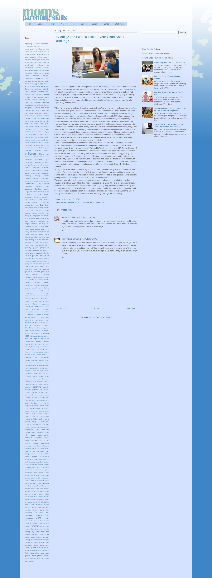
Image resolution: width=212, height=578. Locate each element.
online (41, 376)
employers (36, 216)
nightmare (28, 373)
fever (47, 237)
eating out (28, 216)
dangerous (28, 186)
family (47, 226)
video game (44, 545)
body (26, 126)
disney (40, 199)
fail (40, 224)
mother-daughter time (32, 365)
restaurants (45, 430)
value (47, 542)
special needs (37, 486)
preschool (35, 405)
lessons (33, 344)
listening (28, 347)
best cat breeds (39, 118)
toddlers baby (44, 526)
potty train (33, 403)
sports (47, 486)
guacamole (29, 272)
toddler (27, 526)
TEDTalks (39, 512)
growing (46, 269)
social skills (29, 480)
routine (47, 432)
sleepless (46, 467)
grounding (28, 269)
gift (41, 253)
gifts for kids (37, 256)
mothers (43, 365)
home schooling (41, 304)
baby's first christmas (33, 102)
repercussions (44, 427)
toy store (36, 532)
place (43, 397)
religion (46, 424)
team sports (38, 510)
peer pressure (40, 392)
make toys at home (42, 352)
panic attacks (44, 381)
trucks (27, 537)
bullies (40, 132)
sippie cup (45, 459)
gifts (44, 253)
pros (26, 408)
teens (92, 202)
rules (26, 435)
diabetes (46, 194)
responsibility (29, 430)
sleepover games (42, 470)
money (47, 360)
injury (47, 322)
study (27, 496)
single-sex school (36, 459)
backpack (28, 108)
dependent (28, 194)
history (47, 298)
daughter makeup (42, 189)
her (48, 290)
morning (38, 363)
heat (35, 285)
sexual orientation (41, 443)
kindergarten (42, 339)
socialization (39, 480)
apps (27, 86)
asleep (38, 86)
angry (42, 70)
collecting (46, 165)
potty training (44, 403)
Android (36, 70)
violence (40, 548)
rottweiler (40, 432)
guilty (47, 272)
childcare (28, 150)
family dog (45, 229)
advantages (36, 60)
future (47, 245)
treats (40, 534)
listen (47, 344)
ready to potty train (40, 422)
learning (39, 341)
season (46, 438)
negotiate (28, 371)
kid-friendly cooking (41, 333)
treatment (34, 534)
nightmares (38, 373)
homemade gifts (31, 312)
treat (47, 532)
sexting (27, 443)
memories (45, 355)
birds (41, 121)
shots (37, 448)
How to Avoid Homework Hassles (156, 53)
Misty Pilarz (67, 239)
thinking (34, 523)
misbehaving (45, 357)
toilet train (42, 529)
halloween (45, 274)
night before (44, 371)
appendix (41, 81)
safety (33, 435)
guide (43, 272)
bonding (31, 126)
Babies (40, 24)
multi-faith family (38, 368)
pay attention (44, 389)
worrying (28, 558)
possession (40, 400)
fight (26, 240)
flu (35, 240)
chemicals (28, 145)
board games (44, 124)
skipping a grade (35, 462)
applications (44, 84)
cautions (28, 142)
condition (46, 170)
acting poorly (30, 49)
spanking (45, 483)
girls (26, 261)
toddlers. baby (30, 529)
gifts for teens (37, 258)
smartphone (45, 475)
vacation (34, 542)
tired (47, 523)
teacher (46, 505)
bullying (46, 132)
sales (40, 435)
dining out (37, 197)
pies (33, 397)
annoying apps (42, 78)
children (30, 153)
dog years (34, 205)
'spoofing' (28, 44)
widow (32, 553)
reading (46, 416)
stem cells (35, 489)
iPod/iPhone (29, 328)
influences (28, 322)
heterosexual (30, 293)
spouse (27, 489)
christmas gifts (42, 159)
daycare (28, 191)
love (48, 347)
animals (36, 76)
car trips (34, 137)
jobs (26, 331)
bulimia (34, 132)
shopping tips (29, 448)
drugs (27, 210)
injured (42, 322)
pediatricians (29, 392)
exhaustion (40, 218)
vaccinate (41, 542)
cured (36, 181)
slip (35, 473)
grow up (37, 269)
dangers (39, 186)
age (31, 62)
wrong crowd (35, 558)
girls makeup (32, 261)
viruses (46, 548)
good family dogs (37, 266)
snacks (27, 478)
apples (37, 84)
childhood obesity (42, 150)
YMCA (43, 558)
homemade (29, 306)
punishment (39, 408)
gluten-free (45, 261)
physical (46, 395)
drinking (78, 202)
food (43, 240)
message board (31, 357)
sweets (47, 499)
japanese (46, 328)
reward (27, 432)
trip (45, 534)
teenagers (29, 518)
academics (45, 44)
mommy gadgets (38, 360)
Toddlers (52, 24)
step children (44, 489)
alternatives (29, 70)
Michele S (66, 217)
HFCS (38, 293)
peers (47, 392)
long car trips (41, 347)
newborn (36, 371)
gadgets (35, 248)
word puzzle (37, 556)
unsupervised (35, 540)
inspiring (28, 325)
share (34, 446)
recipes (28, 424)
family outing (37, 232)
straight (34, 494)
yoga (47, 558)
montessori (29, 363)
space (39, 483)
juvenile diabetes (34, 331)
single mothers (44, 454)
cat (36, 140)
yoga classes (29, 561)
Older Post (130, 308)
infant (47, 320)
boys (41, 126)
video (36, 545)
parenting (37, 387)
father (47, 234)
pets (40, 395)
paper (27, 384)
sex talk (46, 440)
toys (42, 532)
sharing (39, 446)
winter (37, 553)
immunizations (30, 317)
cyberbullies (29, 183)
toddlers (35, 526)
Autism (46, 94)
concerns (39, 170)
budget (35, 129)
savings (46, 435)
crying (27, 181)
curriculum (42, 181)
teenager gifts (42, 515)
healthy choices (32, 282)
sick (33, 451)
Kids (62, 24)
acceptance (38, 46)
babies (32, 100)
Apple (47, 81)
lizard (33, 347)
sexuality (28, 446)
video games (30, 548)
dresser (40, 208)
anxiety (34, 81)
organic (46, 379)
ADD (39, 51)
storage (27, 494)
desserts (38, 194)
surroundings (39, 499)
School (106, 24)
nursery (46, 373)
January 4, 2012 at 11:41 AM (83, 217)
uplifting (27, 542)
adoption (28, 60)
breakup (46, 126)
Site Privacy (119, 24)
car (34, 134)
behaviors (29, 118)
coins (37, 165)
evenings (32, 218)
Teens (72, 24)
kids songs (33, 339)
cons (27, 173)
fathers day (29, 237)
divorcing (35, 202)
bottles (37, 126)
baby (38, 100)
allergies (46, 67)
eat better (34, 210)
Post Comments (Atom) (101, 317)
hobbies (27, 301)
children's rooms (43, 154)
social (33, 478)
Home (30, 24)
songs (47, 480)
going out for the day (33, 264)
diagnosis (28, 197)
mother (47, 363)
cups (31, 181)
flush (39, 240)
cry (48, 178)
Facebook (33, 224)
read (40, 413)
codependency (30, 165)
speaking (28, 486)
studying (40, 496)
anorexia (28, 81)
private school (44, 405)
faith (33, 226)
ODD (35, 376)
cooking (28, 176)
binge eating (34, 121)
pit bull (38, 397)
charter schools (44, 142)
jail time (39, 328)
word (42, 553)
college (71, 202)
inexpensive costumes (34, 320)
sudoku (46, 496)
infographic (36, 322)
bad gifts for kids (38, 110)
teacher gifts (29, 507)
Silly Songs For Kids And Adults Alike (169, 62)
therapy (28, 523)
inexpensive (45, 317)
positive (32, 400)
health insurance (36, 280)
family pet (45, 232)
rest (38, 430)
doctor (42, 202)
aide (44, 62)
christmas (28, 159)
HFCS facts (45, 293)
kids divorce (34, 336)
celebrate (35, 142)
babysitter (45, 102)
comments (45, 167)
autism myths (43, 97)
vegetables (28, 545)
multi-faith (28, 368)
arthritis (32, 86)
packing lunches (30, 381)
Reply (64, 230)
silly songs (40, 451)
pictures (27, 397)
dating (47, 186)
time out (42, 523)
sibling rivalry (44, 448)
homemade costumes (40, 309)
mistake (27, 360)
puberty (32, 408)
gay (48, 250)
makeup (27, 355)
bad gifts (28, 110)
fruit (41, 242)
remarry (27, 427)
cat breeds (41, 140)
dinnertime (45, 197)
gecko (27, 253)
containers (45, 173)
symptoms (28, 502)
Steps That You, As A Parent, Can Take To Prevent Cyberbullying (168, 125)
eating (41, 210)
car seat (40, 134)
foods (47, 240)
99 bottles (36, 44)
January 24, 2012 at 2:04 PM (85, 239)
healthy (46, 280)
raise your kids (36, 411)
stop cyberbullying (42, 491)
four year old (29, 242)
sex (40, 440)
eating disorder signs (40, 213)
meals (39, 355)
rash (33, 413)
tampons (39, 505)
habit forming (31, 274)
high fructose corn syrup (35, 296)
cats (47, 140)
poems (27, 400)
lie (43, 344)
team (43, 507)
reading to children (31, 419)
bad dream (45, 108)
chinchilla (28, 157)
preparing (28, 405)
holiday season (38, 301)
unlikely (27, 540)
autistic (27, 100)
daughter (28, 189)
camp (30, 134)
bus (26, 134)
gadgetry (28, 248)
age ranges (38, 62)
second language (31, 440)
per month (29, 395)
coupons (44, 178)
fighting (31, 240)
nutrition (28, 376)
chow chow (44, 157)
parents (35, 389)
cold (41, 165)
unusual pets (44, 540)
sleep (39, 467)
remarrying (35, 427)
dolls (26, 208)
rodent (33, 432)
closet (47, 162)
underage (100, 202)
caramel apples (43, 137)
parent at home (36, 384)
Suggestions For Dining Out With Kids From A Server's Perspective (170, 109)
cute (47, 181)
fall (36, 226)
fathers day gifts (39, 237)
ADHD (27, 54)
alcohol (64, 202)
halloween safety (31, 277)
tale (42, 502)
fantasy (41, 234)
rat (37, 413)
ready (40, 419)
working (46, 556)
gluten (39, 261)
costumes (37, 178)
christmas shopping (32, 162)
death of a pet (43, 192)
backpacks (36, 108)
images (46, 314)
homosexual (38, 314)
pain (38, 381)
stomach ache (30, 491)
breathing (28, 129)
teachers (38, 507)
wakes (32, 550)
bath (47, 113)
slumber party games (32, 475)
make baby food (32, 349)
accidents (45, 46)
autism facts (30, 97)
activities (39, 49)
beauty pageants (35, 116)
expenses (33, 221)
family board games (32, 229)
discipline (33, 199)
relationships (37, 424)
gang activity (41, 250)
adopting (33, 54)
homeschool (45, 312)
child (43, 145)
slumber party (44, 473)
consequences (35, 173)
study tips (33, 496)
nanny (47, 368)
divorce (27, 202)
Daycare (95, 24)
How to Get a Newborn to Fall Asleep (157, 58)
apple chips (29, 84)
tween (33, 537)
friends (37, 242)
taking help (36, 502)
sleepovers (28, 473)
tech (47, 510)
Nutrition (83, 24)
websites (38, 550)
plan (47, 397)
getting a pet (35, 253)
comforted (36, 167)
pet (36, 395)
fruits (45, 242)
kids (27, 336)
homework (29, 314)
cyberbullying (44, 183)
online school (38, 379)
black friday (34, 124)
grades (46, 266)
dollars (47, 205)
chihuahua (36, 145)
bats (26, 116)
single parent (31, 456)
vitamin (27, 550)
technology (28, 512)
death (35, 192)
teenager (28, 515)
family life (28, 232)
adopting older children (39, 57)
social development (42, 478)
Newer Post (62, 308)
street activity (44, 494)
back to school (30, 105)
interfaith (37, 325)
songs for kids (30, 483)
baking (31, 113)
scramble (38, 438)
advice (43, 60)
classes (42, 162)
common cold (30, 170)
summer (32, 499)
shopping (45, 446)
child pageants (44, 148)
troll (48, 534)
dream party (33, 208)
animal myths (39, 73)
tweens (38, 537)
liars (39, 344)
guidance (37, 272)
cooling (37, 176)
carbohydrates (30, 140)
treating (27, 534)
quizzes (27, 411)
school (86, 202)
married (33, 355)
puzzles (46, 408)
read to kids (37, 416)
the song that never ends (40, 521)
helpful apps (37, 288)
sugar (27, 499)
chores (35, 157)
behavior (46, 116)
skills (26, 462)
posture (46, 400)
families (41, 226)
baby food (45, 100)
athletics (38, 89)
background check (43, 105)
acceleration (29, 46)
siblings (28, 451)
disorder (46, 199)
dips (26, 199)
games (34, 250)
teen (47, 512)
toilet (36, 529)
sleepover (28, 470)
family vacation (31, 234)
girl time (46, 258)
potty (26, 403)
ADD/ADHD (45, 51)
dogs (41, 205)
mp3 (47, 365)
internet (46, 325)
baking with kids (40, 113)
